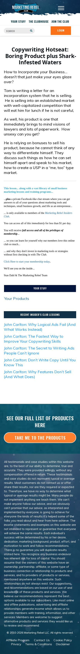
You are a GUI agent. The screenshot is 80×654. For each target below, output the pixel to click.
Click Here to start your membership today (27, 261)
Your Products (16, 298)
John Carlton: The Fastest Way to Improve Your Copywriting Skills (33, 339)
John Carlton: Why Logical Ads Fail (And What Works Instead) (40, 327)
